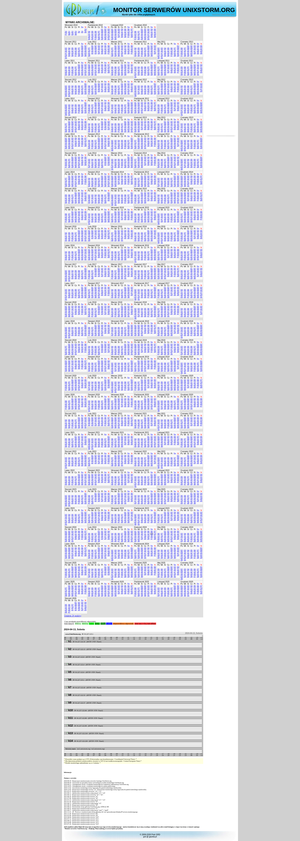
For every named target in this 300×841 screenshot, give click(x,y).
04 (89, 32)
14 (99, 34)
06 (96, 32)
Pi (79, 27)
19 (85, 29)
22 (72, 32)
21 (69, 32)
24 (79, 32)
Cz (75, 27)
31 (109, 39)
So (82, 27)
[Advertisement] (220, 78)
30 (76, 34)
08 (102, 32)
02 (105, 29)
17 (109, 34)
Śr (72, 27)
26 (85, 32)
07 (99, 32)
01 (102, 29)
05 (92, 32)
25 (82, 32)
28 (69, 34)
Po (66, 27)
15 (102, 34)
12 (92, 34)
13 (96, 34)
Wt (69, 27)
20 (66, 32)
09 (105, 32)
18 (89, 36)
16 (105, 34)
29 (72, 34)
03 (109, 29)
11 (89, 34)
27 (66, 34)
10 (109, 32)
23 (76, 32)
